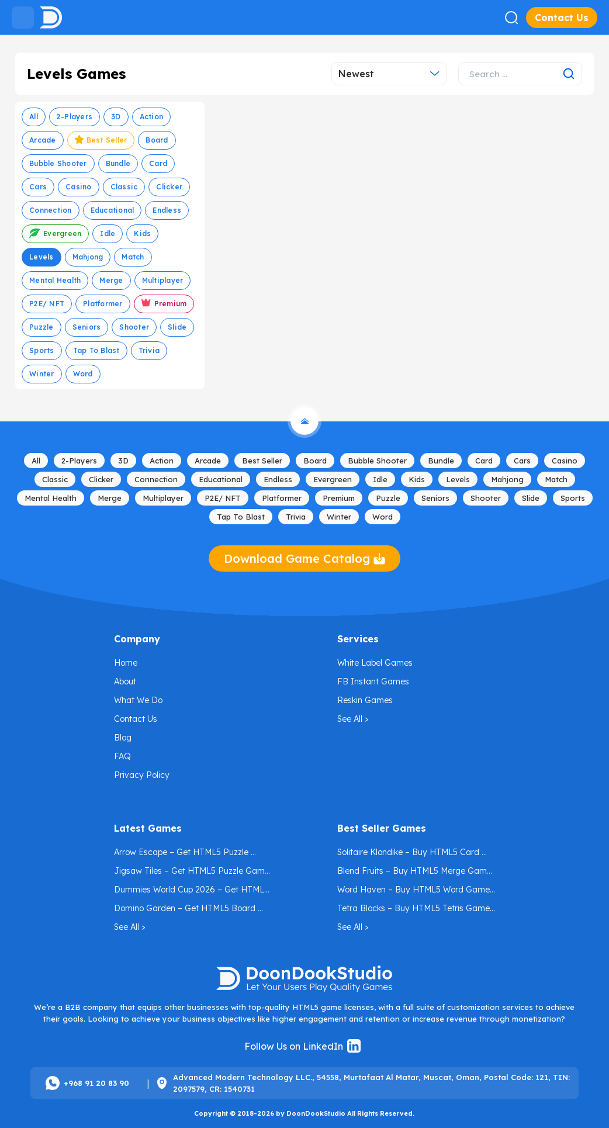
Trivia (149, 350)
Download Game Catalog (304, 558)
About (125, 681)
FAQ (122, 756)
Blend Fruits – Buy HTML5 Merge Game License (415, 873)
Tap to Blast (96, 350)
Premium (164, 304)
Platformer (103, 303)
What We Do (138, 700)
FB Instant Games (373, 681)
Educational (112, 210)
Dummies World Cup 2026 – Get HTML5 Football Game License (192, 891)
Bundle (118, 163)
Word (83, 373)
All (33, 116)
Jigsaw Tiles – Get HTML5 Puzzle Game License (193, 873)
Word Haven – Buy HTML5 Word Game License (414, 891)
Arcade (42, 140)
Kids (142, 233)
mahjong (87, 256)
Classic (124, 186)
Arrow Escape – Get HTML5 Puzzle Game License (182, 854)
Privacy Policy (141, 775)
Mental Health (55, 280)
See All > (353, 719)
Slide (177, 327)
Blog (123, 737)
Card (158, 163)
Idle (107, 233)
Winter (41, 373)
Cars (38, 186)
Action (152, 116)
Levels (41, 256)
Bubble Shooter (58, 163)
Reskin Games (365, 700)
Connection (50, 210)
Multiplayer (163, 280)
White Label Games (375, 663)
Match (133, 256)
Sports (41, 350)
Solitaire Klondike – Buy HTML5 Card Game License (409, 854)
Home (125, 663)
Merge (111, 280)
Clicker (169, 186)
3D (116, 116)
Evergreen (55, 235)
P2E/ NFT (46, 303)
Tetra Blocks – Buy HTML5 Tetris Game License (414, 910)
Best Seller (101, 141)
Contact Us (562, 17)
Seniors (86, 327)
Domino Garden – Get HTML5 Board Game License (186, 910)
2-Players (74, 116)
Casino (78, 186)
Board (157, 140)
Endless (167, 210)
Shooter (134, 327)
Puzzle (41, 327)
